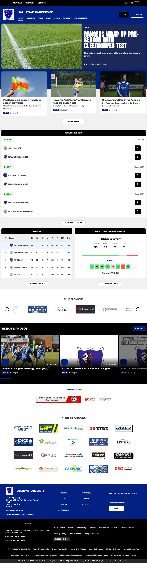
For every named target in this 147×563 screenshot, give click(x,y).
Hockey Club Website (78, 549)
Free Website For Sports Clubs (19, 549)
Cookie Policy (75, 534)
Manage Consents (91, 534)
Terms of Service (127, 528)
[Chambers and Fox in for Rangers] (123, 84)
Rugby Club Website (96, 549)
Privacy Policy (60, 534)
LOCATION (42, 3)
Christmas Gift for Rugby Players (96, 555)
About (70, 528)
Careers (92, 528)
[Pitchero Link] (139, 4)
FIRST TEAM (17, 3)
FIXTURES (30, 3)
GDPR (114, 528)
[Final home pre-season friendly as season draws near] (24, 84)
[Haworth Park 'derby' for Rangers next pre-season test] (73, 84)
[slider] (5, 378)
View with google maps (20, 515)
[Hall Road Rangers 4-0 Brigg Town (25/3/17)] (30, 351)
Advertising (81, 528)
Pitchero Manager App (131, 549)
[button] (20, 18)
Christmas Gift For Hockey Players (123, 555)
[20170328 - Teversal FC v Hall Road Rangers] (89, 351)
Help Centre (59, 528)
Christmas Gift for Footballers (71, 555)
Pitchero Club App (113, 549)
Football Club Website (41, 549)
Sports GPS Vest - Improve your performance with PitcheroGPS (34, 555)
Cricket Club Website (59, 549)
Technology (103, 528)
